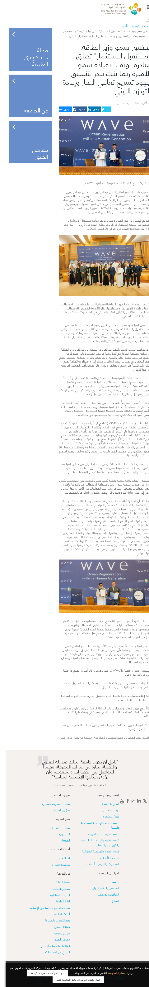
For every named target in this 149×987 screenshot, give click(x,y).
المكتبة (60, 840)
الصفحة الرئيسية (135, 25)
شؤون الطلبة (56, 809)
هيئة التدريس (56, 926)
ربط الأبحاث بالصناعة (51, 920)
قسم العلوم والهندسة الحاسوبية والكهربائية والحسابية (94, 842)
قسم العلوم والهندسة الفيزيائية (95, 851)
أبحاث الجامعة (56, 913)
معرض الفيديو (55, 888)
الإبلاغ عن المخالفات (52, 952)
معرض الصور (56, 939)
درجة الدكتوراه (106, 816)
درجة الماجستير (105, 809)
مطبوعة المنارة (55, 864)
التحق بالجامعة (105, 803)
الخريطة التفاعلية (54, 894)
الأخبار (119, 25)
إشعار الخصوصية (111, 973)
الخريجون (59, 833)
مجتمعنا (109, 881)
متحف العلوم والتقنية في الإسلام (44, 907)
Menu (143, 7)
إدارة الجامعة (57, 901)
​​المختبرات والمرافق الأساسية (96, 863)
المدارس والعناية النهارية (99, 888)
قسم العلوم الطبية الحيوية (98, 833)
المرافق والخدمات (103, 894)
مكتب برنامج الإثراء (53, 827)
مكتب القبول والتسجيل (50, 803)
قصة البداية (57, 882)
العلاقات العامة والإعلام (50, 945)
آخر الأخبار (58, 858)
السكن (110, 900)
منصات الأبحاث (104, 857)
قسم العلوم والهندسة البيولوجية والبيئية (94, 825)
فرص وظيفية (56, 932)
